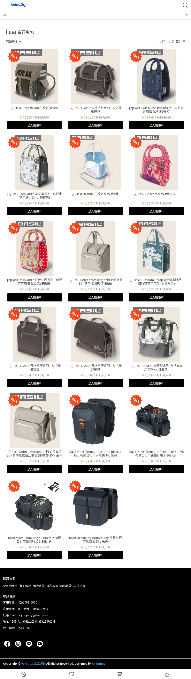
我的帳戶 (25, 586)
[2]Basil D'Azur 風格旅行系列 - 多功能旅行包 (95, 109)
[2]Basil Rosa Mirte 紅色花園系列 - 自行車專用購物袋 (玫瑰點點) (34, 281)
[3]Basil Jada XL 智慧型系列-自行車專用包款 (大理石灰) (156, 367)
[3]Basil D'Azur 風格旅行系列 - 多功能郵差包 (95, 367)
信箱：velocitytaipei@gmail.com (25, 615)
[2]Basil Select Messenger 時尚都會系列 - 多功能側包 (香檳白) (95, 281)
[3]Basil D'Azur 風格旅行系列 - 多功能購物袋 (34, 367)
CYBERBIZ (99, 663)
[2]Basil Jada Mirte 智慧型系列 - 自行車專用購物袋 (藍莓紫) (156, 109)
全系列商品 (10, 586)
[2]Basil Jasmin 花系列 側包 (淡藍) (95, 194)
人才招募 (79, 586)
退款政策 (39, 586)
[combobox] (13, 41)
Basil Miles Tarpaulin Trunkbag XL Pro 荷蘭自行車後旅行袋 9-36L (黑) (156, 453)
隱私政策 (52, 586)
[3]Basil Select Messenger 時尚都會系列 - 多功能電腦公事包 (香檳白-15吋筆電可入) (34, 453)
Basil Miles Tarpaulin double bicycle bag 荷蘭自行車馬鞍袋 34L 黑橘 (95, 453)
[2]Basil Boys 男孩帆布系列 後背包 (34, 108)
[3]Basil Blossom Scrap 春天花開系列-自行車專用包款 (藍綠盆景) (156, 281)
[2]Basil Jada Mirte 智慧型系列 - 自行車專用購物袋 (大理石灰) (34, 195)
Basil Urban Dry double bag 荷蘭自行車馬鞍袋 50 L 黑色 (95, 539)
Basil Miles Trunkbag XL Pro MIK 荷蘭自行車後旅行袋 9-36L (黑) (34, 539)
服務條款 (66, 586)
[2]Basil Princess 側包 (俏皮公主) (156, 194)
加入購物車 (34, 125)
